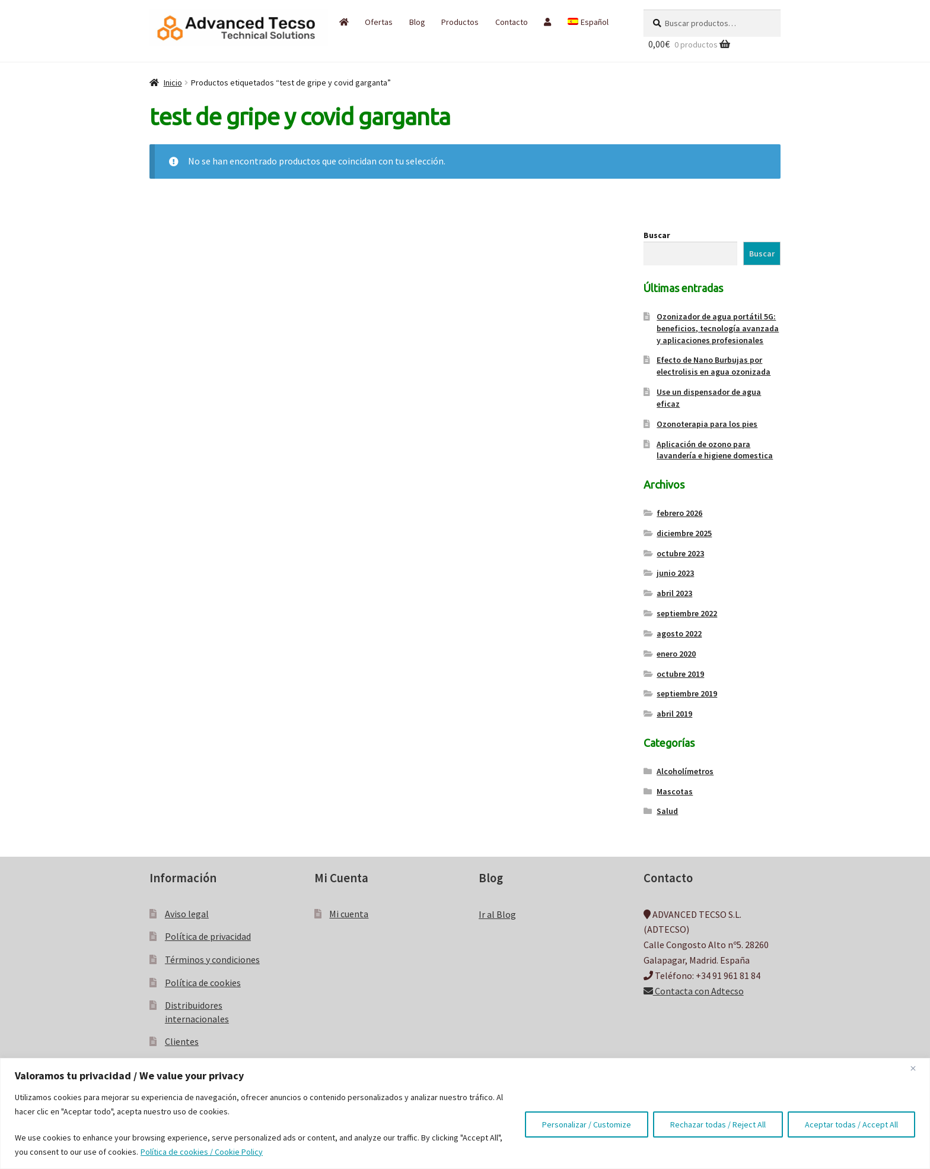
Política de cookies (203, 983)
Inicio (173, 82)
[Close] (917, 1068)
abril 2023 (674, 593)
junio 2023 (675, 573)
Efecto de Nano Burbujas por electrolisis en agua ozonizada (713, 365)
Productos (460, 22)
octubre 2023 (680, 553)
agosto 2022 (679, 633)
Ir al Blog (497, 914)
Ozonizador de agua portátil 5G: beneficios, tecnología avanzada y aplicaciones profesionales (718, 328)
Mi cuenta (348, 914)
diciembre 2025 (684, 533)
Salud (667, 811)
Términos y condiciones (212, 959)
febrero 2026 (679, 513)
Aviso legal (187, 914)
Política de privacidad (208, 936)
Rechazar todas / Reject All (718, 1124)
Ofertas (379, 22)
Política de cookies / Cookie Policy (202, 1151)
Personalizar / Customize (586, 1124)
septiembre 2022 (687, 613)
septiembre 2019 (687, 693)
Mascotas (675, 791)
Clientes (182, 1041)
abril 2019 (674, 713)
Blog (417, 22)
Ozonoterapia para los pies (707, 424)
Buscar (657, 235)
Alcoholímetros (685, 771)
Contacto (511, 22)
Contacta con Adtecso (694, 991)
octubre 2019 (680, 674)
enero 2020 (676, 653)
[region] (465, 1113)
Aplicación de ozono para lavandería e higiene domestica (715, 450)
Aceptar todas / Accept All (851, 1124)
